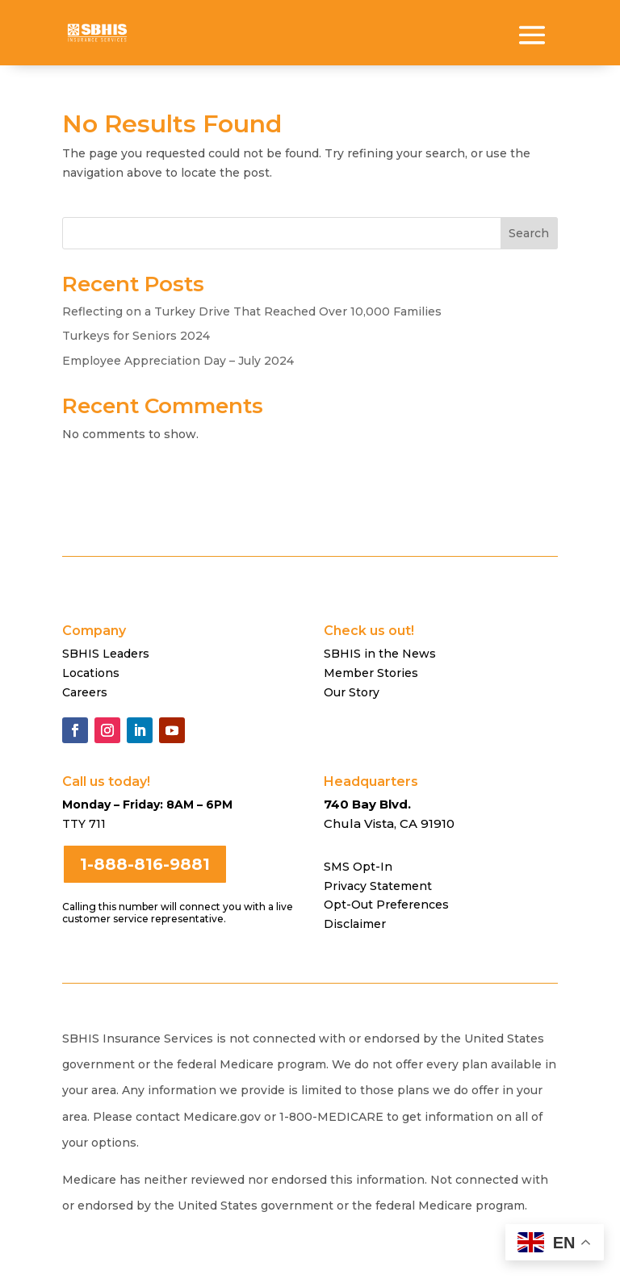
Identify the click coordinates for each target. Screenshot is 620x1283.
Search (529, 233)
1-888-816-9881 (145, 864)
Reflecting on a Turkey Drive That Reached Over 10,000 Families (252, 311)
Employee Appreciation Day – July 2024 (178, 360)
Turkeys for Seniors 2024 (136, 335)
